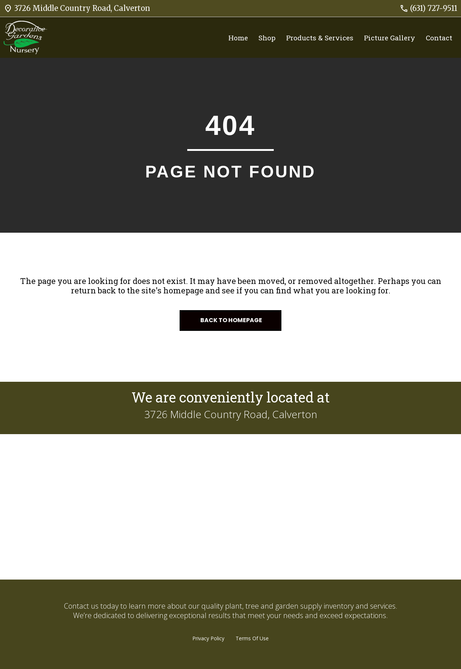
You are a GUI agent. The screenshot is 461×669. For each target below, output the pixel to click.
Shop (267, 37)
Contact (439, 37)
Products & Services (319, 37)
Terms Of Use (252, 638)
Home (238, 37)
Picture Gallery (389, 37)
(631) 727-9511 (428, 8)
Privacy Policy (208, 638)
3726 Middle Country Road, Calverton (77, 8)
